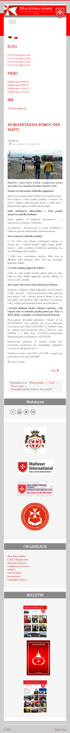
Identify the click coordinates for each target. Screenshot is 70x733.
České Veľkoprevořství (17, 559)
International (13, 576)
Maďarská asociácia (16, 562)
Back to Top (60, 729)
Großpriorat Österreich (18, 566)
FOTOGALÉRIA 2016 (18, 61)
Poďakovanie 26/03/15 (18, 88)
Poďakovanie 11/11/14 (18, 91)
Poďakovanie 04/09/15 (18, 81)
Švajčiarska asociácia (17, 579)
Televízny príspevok (16, 108)
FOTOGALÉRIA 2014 (18, 55)
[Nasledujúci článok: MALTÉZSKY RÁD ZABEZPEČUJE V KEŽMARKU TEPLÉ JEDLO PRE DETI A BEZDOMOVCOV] (55, 370)
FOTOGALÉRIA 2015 (18, 58)
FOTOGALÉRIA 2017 (18, 65)
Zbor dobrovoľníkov (16, 556)
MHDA (11, 569)
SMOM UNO (14, 573)
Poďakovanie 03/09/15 (18, 85)
